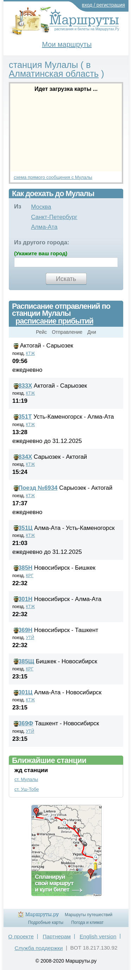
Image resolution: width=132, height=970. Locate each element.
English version (98, 936)
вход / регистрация (103, 5)
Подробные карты (45, 922)
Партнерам (57, 936)
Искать (66, 278)
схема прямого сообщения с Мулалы (53, 177)
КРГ (30, 575)
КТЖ (30, 353)
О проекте (21, 936)
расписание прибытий (54, 321)
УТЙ (30, 637)
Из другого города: (41, 242)
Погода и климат (87, 922)
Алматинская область (54, 74)
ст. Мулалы (26, 779)
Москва (41, 207)
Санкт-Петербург (54, 217)
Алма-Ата (44, 227)
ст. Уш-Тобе (26, 789)
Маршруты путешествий (88, 914)
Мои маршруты (67, 44)
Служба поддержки (38, 948)
